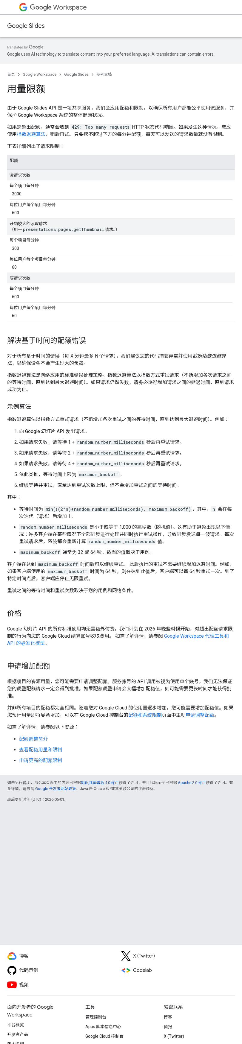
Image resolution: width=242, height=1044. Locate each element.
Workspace (58, 7)
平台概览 (15, 1024)
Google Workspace (39, 74)
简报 (168, 1026)
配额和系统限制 (145, 715)
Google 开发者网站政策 (55, 788)
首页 (11, 74)
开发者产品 (17, 1034)
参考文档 (104, 74)
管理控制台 (95, 1017)
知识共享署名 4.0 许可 (100, 782)
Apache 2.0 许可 (192, 782)
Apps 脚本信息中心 (103, 1026)
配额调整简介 (33, 739)
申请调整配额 (200, 715)
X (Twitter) (174, 1036)
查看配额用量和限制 (40, 750)
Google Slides (26, 26)
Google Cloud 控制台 (104, 1036)
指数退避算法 (31, 134)
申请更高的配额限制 (40, 760)
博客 (168, 1017)
